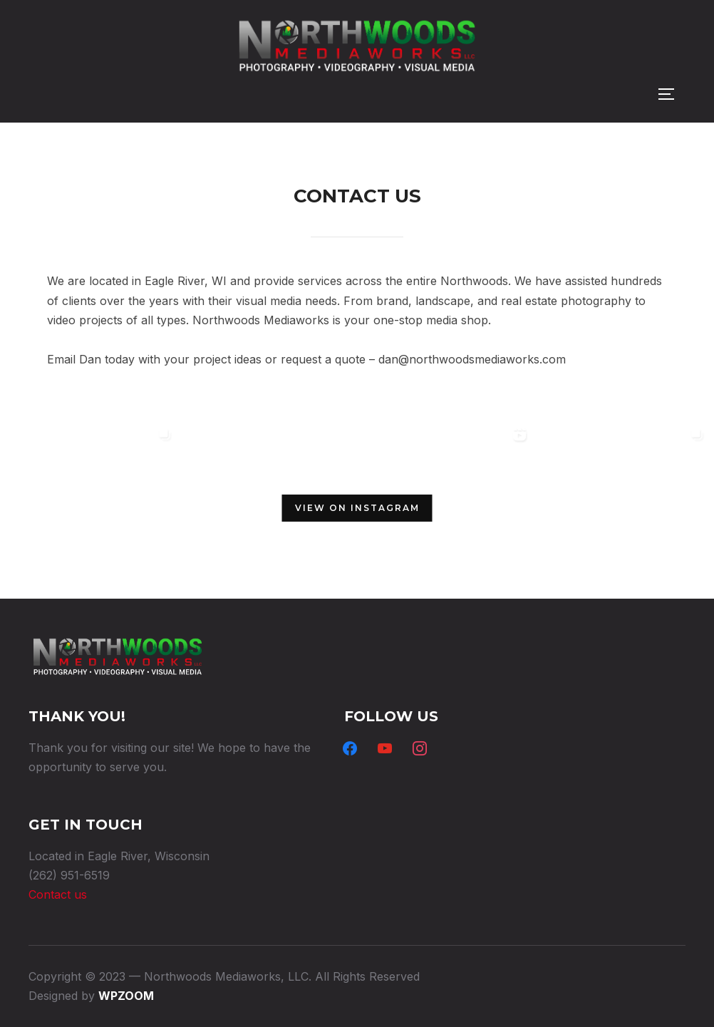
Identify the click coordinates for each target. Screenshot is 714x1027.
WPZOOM (126, 996)
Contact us (58, 894)
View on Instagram (357, 507)
